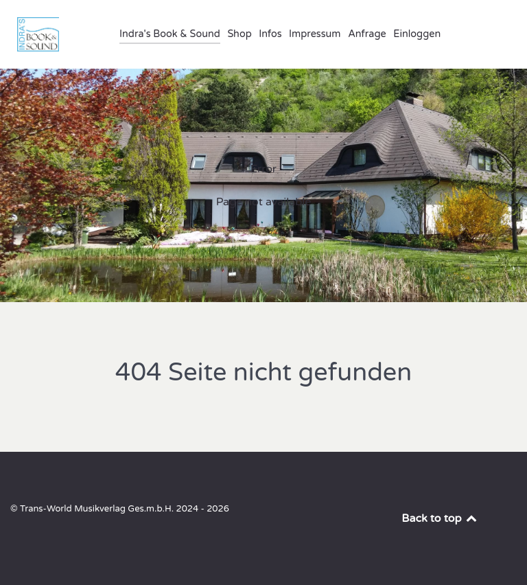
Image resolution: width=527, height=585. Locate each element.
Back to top (439, 518)
